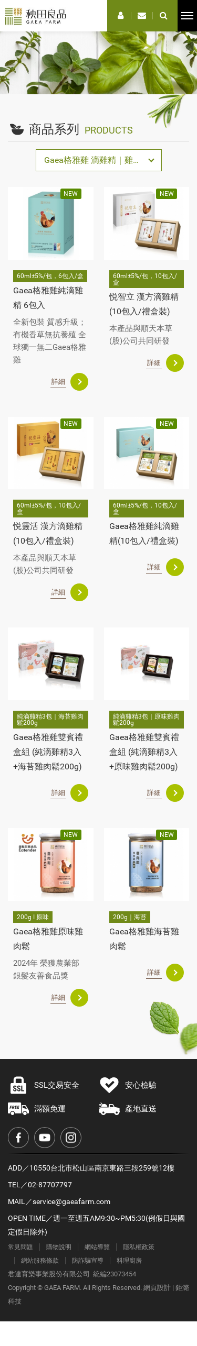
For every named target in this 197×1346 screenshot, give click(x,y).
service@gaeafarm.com (71, 1201)
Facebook (18, 1137)
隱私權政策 (138, 1247)
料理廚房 (129, 1260)
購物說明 (58, 1247)
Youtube (44, 1137)
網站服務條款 (40, 1260)
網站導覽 (97, 1247)
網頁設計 (157, 1288)
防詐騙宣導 (87, 1260)
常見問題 (20, 1247)
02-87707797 (50, 1184)
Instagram (70, 1137)
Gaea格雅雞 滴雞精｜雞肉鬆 (97, 160)
